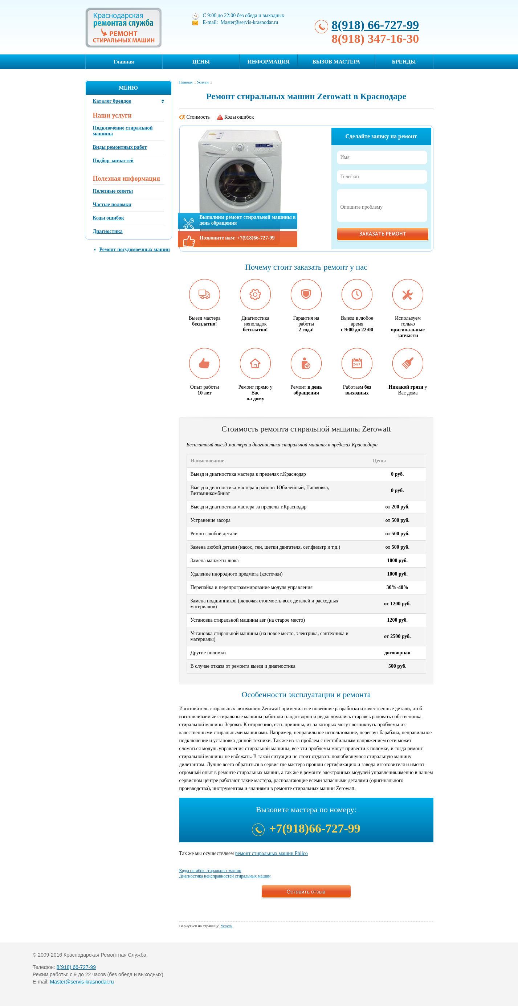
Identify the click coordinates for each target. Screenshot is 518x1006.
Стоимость (198, 117)
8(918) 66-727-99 (375, 25)
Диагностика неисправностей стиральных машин (225, 876)
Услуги (203, 82)
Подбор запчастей (113, 160)
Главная (124, 62)
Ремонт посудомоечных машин (134, 249)
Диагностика (108, 231)
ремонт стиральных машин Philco (271, 853)
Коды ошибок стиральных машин (210, 870)
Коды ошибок (108, 218)
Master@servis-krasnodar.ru (82, 982)
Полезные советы (113, 191)
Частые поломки (112, 204)
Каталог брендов (112, 101)
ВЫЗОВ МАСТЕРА (336, 62)
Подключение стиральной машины (123, 130)
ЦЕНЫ (201, 62)
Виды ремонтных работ (120, 147)
